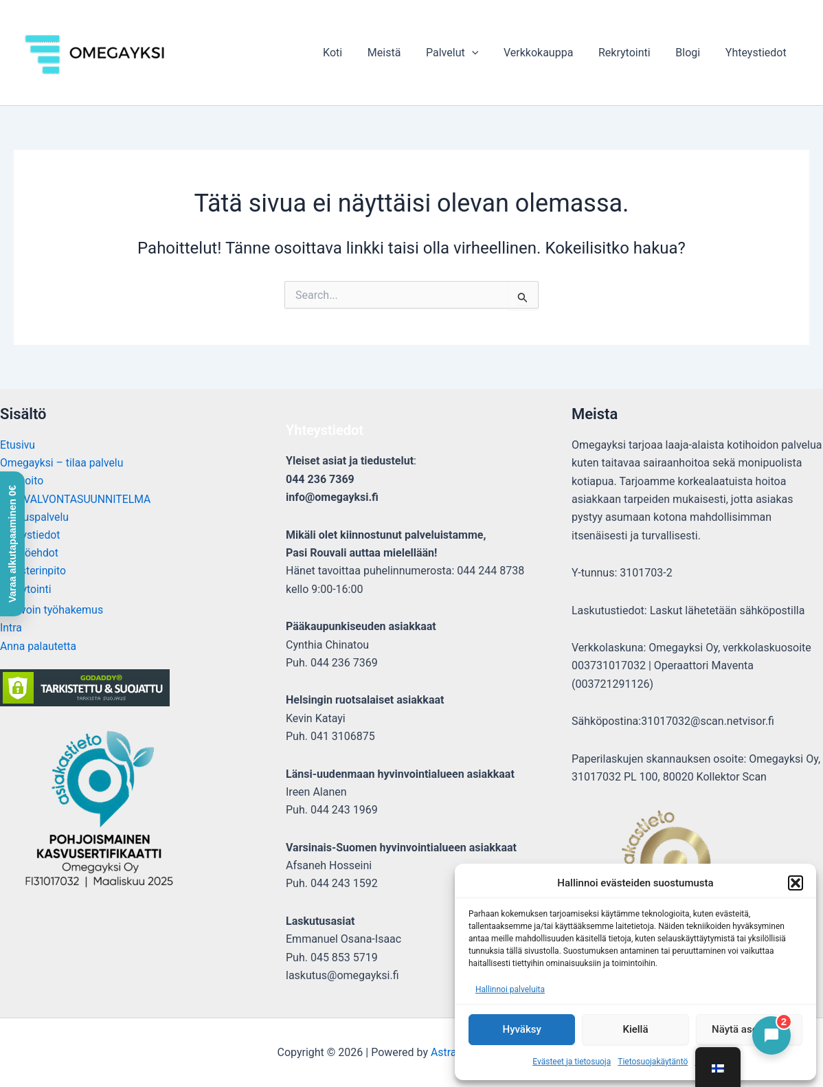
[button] (795, 883)
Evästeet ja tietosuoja (571, 1061)
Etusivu (18, 444)
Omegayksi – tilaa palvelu (62, 462)
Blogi (692, 52)
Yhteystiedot (757, 52)
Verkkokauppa (549, 52)
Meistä (401, 52)
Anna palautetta (39, 646)
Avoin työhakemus (58, 610)
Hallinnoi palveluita (510, 989)
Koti (353, 52)
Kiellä (635, 1029)
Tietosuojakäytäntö (653, 1061)
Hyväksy (522, 1029)
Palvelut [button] (466, 52)
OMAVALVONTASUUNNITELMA (76, 499)
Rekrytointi (633, 52)
